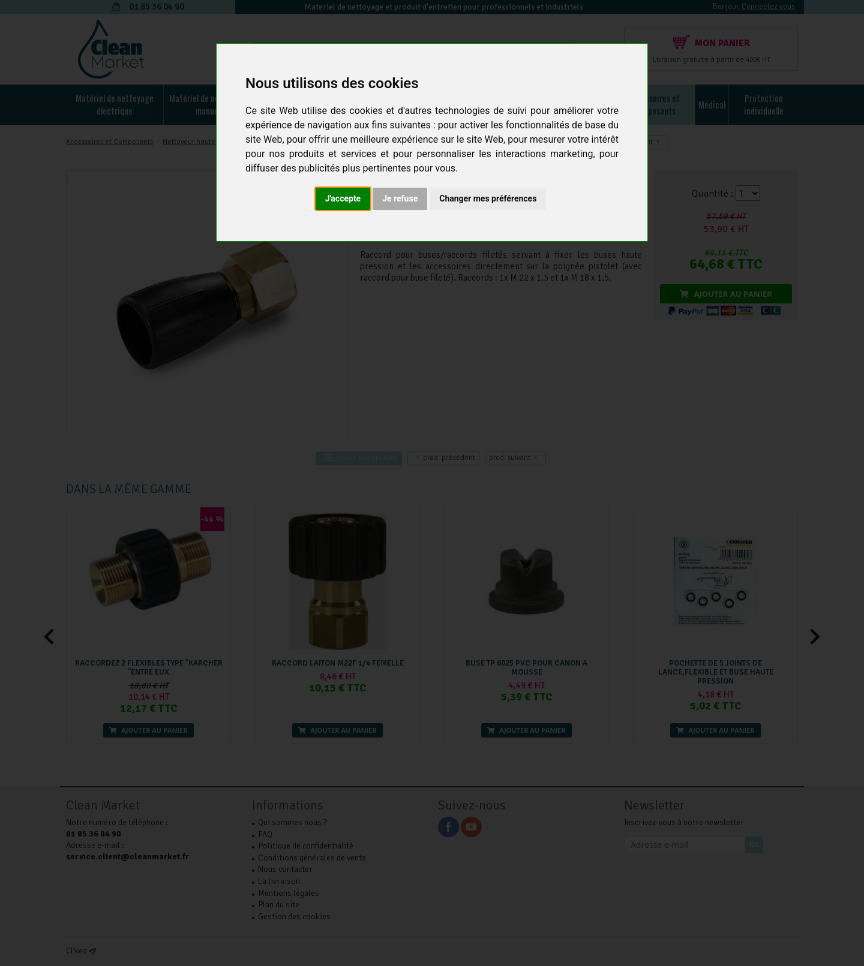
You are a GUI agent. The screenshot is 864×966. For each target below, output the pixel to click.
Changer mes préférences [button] (487, 198)
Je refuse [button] (400, 198)
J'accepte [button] (343, 198)
